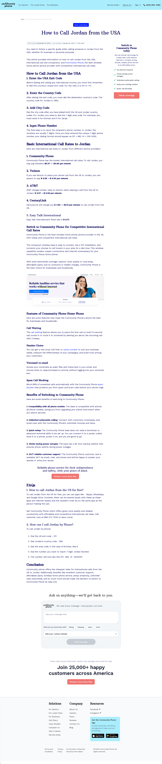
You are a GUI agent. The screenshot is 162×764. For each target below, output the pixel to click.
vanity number (70, 349)
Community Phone (74, 62)
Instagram (95, 713)
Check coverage (126, 95)
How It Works (55, 731)
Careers (72, 713)
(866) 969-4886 (153, 5)
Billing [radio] (71, 627)
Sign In (138, 5)
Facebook (95, 709)
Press (71, 717)
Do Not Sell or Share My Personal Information (75, 750)
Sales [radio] (90, 627)
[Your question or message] (81, 617)
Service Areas (113, 5)
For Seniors (23, 5)
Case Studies (54, 724)
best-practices (80, 25)
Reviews (73, 720)
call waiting (36, 332)
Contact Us (74, 724)
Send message (81, 642)
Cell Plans (53, 720)
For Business (52, 5)
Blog (71, 727)
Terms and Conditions (49, 750)
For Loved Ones (37, 5)
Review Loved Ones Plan (65, 476)
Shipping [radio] (80, 627)
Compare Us (54, 727)
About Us (127, 5)
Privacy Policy (60, 750)
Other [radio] (98, 627)
